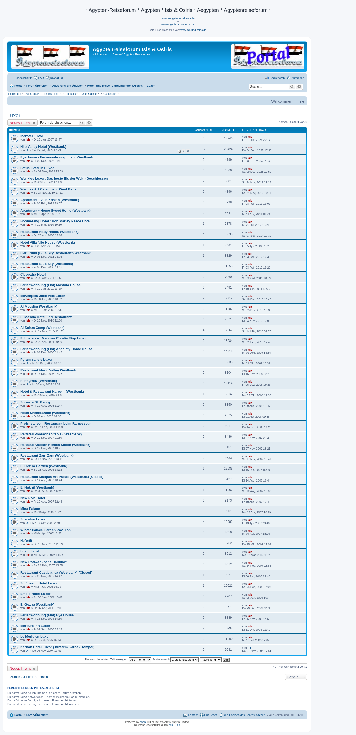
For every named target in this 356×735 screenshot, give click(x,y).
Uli (27, 150)
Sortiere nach (175, 659)
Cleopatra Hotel (33, 274)
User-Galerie (89, 93)
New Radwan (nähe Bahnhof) (44, 562)
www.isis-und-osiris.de (193, 30)
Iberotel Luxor (31, 136)
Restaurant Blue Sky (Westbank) (46, 264)
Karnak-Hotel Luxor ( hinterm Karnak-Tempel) (57, 647)
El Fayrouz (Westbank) (38, 381)
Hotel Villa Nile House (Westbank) (47, 242)
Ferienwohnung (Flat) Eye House (47, 615)
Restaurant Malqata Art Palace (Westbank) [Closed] (61, 477)
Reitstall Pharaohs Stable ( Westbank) (51, 434)
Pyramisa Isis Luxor (36, 360)
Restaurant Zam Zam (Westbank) (47, 455)
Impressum (14, 93)
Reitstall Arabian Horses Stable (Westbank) (55, 445)
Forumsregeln (51, 93)
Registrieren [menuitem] (277, 77)
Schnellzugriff (23, 77)
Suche (292, 87)
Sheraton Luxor (33, 519)
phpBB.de (174, 725)
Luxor (13, 115)
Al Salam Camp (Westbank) (42, 328)
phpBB (143, 722)
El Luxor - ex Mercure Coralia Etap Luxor (53, 338)
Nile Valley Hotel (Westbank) (43, 147)
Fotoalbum (72, 93)
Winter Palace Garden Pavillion (45, 530)
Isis (28, 139)
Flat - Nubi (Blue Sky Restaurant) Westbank (55, 253)
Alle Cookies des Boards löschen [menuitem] (245, 715)
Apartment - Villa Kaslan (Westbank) (49, 200)
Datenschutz (32, 93)
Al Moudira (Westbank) (38, 306)
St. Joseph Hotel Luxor (39, 583)
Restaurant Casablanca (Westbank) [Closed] (56, 572)
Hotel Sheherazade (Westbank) (45, 413)
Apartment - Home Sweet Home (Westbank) (55, 210)
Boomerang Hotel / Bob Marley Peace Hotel (55, 221)
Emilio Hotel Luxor (35, 594)
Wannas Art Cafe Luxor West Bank (48, 189)
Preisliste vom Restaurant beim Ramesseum (56, 423)
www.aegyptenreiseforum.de (177, 18)
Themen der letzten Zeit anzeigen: (118, 659)
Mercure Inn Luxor (35, 626)
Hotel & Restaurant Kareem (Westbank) (52, 391)
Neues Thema (21, 122)
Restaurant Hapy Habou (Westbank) (49, 232)
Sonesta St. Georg (35, 402)
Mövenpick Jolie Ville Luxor (42, 296)
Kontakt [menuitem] (193, 715)
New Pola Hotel (32, 498)
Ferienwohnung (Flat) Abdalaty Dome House (56, 349)
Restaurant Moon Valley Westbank (48, 370)
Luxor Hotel (29, 551)
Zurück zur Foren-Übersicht (29, 677)
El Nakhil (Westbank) (37, 487)
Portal (18, 85)
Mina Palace (30, 509)
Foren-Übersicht (37, 715)
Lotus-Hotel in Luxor (37, 168)
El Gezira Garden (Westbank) (43, 466)
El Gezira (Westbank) (37, 604)
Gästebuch (109, 93)
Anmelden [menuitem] (297, 77)
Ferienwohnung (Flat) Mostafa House (50, 285)
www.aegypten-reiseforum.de (178, 24)
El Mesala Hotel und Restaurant (46, 317)
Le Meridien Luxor (35, 636)
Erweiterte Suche (299, 87)
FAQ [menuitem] (41, 77)
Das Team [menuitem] (210, 715)
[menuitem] (54, 78)
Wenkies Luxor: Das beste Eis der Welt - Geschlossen (64, 179)
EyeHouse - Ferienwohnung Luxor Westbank (56, 157)
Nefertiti (26, 541)
